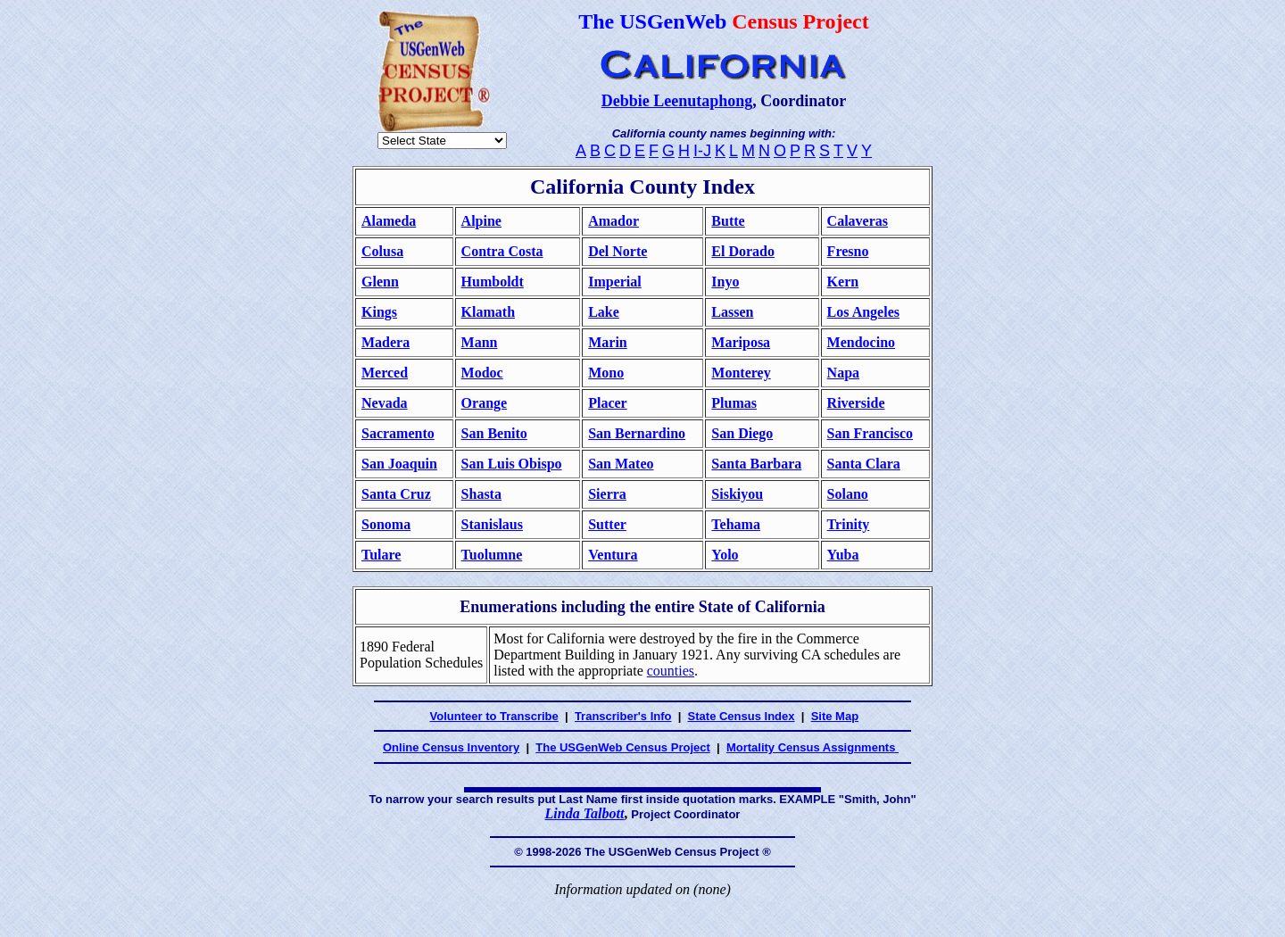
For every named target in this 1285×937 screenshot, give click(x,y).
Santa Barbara (756, 463)
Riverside (856, 402)
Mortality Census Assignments (812, 747)
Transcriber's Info (623, 716)
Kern (843, 281)
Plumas (734, 402)
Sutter (607, 524)
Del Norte (617, 251)
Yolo (724, 554)
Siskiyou (737, 494)
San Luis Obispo (511, 463)
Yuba (843, 554)
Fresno (848, 251)
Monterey (740, 372)
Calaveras (857, 220)
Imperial (615, 281)
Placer (607, 402)
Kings (379, 311)
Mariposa (740, 342)
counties (670, 670)
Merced (384, 372)
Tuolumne (492, 554)
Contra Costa (502, 251)
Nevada (384, 402)
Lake (603, 311)
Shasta (481, 494)
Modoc (482, 372)
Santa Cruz (396, 494)
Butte (727, 220)
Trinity (848, 524)
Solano (847, 494)
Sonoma (385, 524)
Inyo (725, 281)
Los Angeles (863, 311)
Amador (613, 220)
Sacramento (398, 433)
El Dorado (743, 251)
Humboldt (492, 281)
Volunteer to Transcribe (494, 716)
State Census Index (741, 716)
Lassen (732, 311)
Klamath (488, 311)
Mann (479, 342)
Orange (484, 402)
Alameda (388, 220)
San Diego (742, 433)
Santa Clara (863, 463)
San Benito (494, 433)
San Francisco (870, 433)
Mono (606, 372)
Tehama (735, 524)
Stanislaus (492, 524)
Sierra (607, 494)
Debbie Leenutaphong (677, 101)
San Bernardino (636, 433)
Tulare (381, 554)
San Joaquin (399, 463)
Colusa (382, 251)
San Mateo (620, 463)
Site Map (834, 716)
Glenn (380, 281)
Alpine (481, 220)
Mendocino (861, 342)
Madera (385, 342)
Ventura (612, 554)
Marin (607, 342)
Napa (843, 372)
